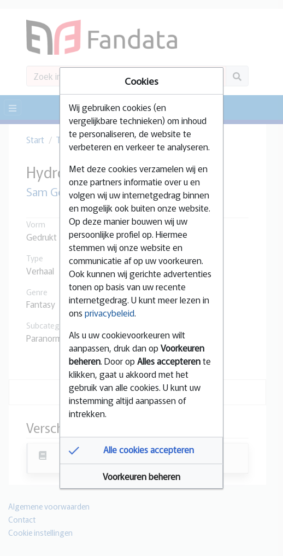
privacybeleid (109, 312)
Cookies (141, 80)
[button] (141, 450)
